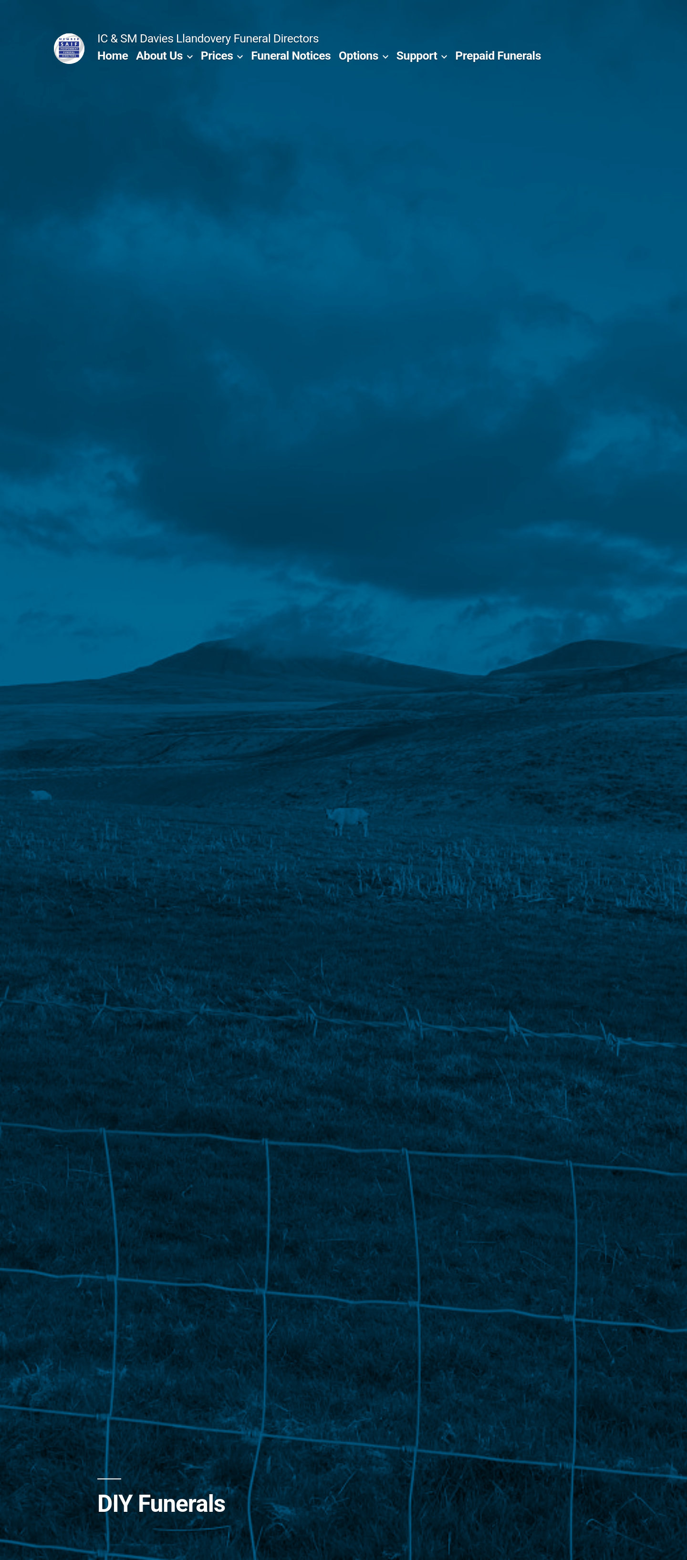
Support (416, 55)
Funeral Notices (291, 55)
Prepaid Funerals (498, 55)
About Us (159, 55)
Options (358, 55)
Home (112, 55)
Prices (217, 55)
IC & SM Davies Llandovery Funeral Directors (208, 38)
